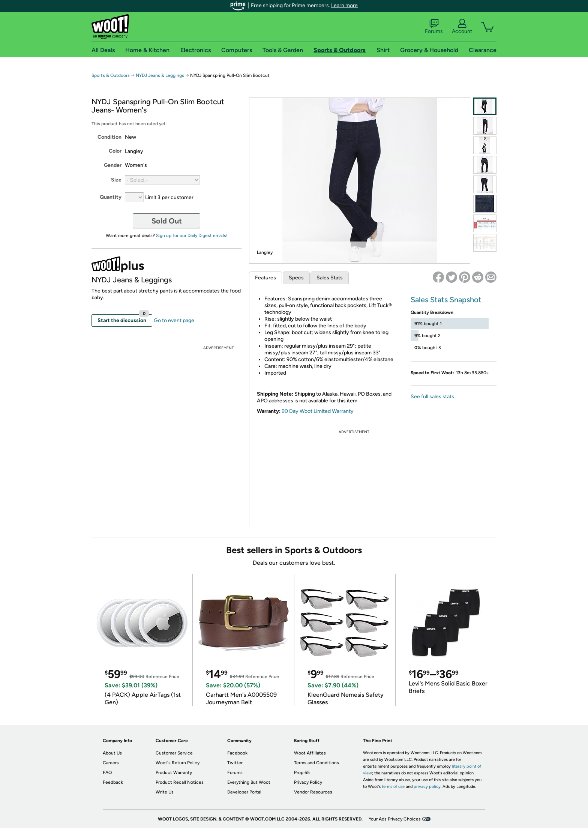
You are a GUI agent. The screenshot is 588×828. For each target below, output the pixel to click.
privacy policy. (427, 786)
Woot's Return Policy (178, 762)
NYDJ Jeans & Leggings (160, 75)
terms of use (393, 786)
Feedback (113, 782)
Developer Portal (244, 792)
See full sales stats (432, 396)
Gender (113, 165)
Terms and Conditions (316, 762)
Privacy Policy (308, 782)
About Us (112, 753)
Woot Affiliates (310, 753)
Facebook (237, 753)
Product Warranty (174, 772)
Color (115, 151)
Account (462, 26)
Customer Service (174, 753)
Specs (296, 277)
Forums (434, 26)
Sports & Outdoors (111, 75)
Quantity (111, 197)
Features (265, 277)
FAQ (107, 772)
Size (116, 180)
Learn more (344, 5)
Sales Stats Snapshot (446, 299)
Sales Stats (329, 277)
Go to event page (174, 320)
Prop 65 (302, 772)
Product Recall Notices (180, 782)
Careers (111, 762)
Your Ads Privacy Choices (395, 819)
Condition (110, 137)
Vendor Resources (313, 792)
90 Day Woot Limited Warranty (318, 411)
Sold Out (167, 220)
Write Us (165, 792)
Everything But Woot (248, 782)
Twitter (235, 762)
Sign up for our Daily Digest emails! (192, 235)
